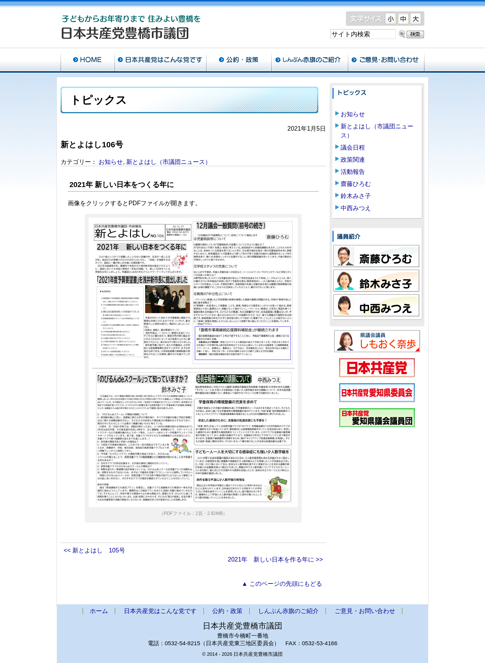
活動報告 (353, 171)
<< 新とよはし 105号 (94, 550)
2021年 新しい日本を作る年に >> (275, 559)
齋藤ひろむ (356, 184)
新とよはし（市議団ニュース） (168, 162)
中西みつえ (356, 208)
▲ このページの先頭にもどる (282, 583)
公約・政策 (238, 60)
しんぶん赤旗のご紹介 (309, 60)
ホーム (87, 60)
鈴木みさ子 (356, 196)
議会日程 (353, 147)
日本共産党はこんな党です (160, 60)
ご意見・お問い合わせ (386, 60)
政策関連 (353, 159)
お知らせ (111, 162)
